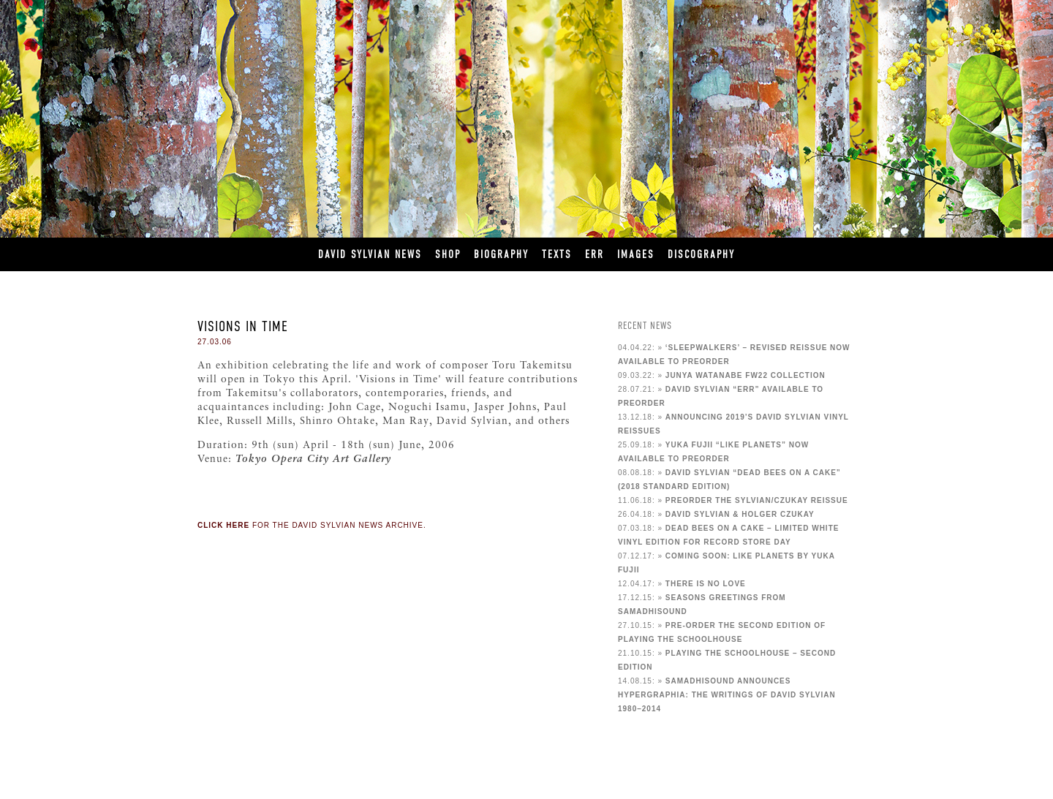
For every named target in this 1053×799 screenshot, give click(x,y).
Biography (501, 254)
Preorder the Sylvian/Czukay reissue (756, 500)
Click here (223, 525)
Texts (557, 254)
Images (635, 254)
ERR (594, 254)
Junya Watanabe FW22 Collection (745, 375)
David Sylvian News (370, 254)
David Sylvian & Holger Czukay (740, 514)
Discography (701, 254)
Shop (448, 254)
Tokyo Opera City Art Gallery (313, 459)
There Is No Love (705, 584)
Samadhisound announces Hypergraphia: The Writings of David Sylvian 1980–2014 (727, 695)
